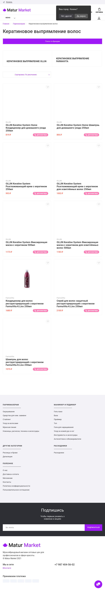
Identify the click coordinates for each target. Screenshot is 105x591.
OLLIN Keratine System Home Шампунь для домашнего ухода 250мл (78, 128)
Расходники (59, 454)
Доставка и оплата (11, 476)
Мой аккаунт (98, 18)
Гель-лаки (58, 413)
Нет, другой (66, 16)
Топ (55, 425)
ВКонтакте (7, 570)
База (56, 417)
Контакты (7, 483)
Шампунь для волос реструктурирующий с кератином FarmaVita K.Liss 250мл (25, 363)
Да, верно (81, 16)
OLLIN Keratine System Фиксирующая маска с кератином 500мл (26, 245)
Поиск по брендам (52, 42)
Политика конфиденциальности (16, 487)
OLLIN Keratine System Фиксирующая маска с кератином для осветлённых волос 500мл (77, 246)
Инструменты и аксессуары (65, 436)
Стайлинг (7, 421)
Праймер (58, 421)
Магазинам (7, 479)
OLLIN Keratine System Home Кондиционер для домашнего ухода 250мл (26, 129)
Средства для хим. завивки (14, 417)
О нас (5, 472)
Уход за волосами (10, 425)
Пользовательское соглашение (16, 491)
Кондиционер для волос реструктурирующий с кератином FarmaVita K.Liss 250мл (25, 305)
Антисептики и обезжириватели (67, 440)
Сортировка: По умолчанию (25, 76)
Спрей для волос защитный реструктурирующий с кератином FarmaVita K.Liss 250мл (76, 305)
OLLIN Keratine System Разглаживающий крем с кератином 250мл (26, 188)
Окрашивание (9, 413)
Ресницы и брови (10, 454)
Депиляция (7, 458)
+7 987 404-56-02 (65, 566)
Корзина (99, 10)
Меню (6, 18)
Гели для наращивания (64, 429)
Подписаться (92, 529)
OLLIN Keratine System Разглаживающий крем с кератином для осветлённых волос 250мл (77, 188)
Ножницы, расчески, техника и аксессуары (21, 432)
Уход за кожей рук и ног (64, 432)
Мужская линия (9, 429)
